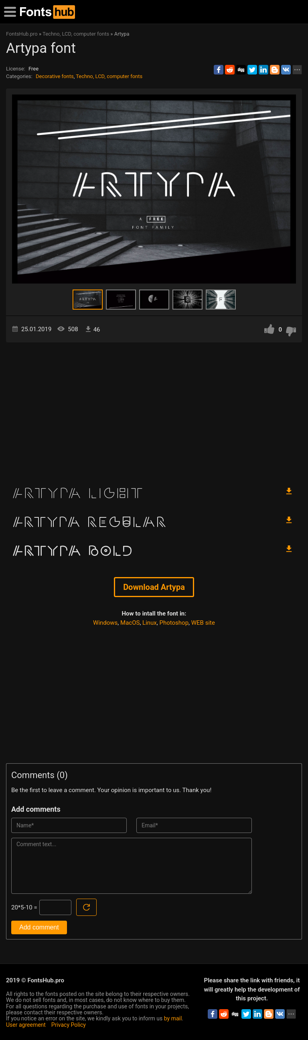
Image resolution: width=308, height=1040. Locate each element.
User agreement (26, 1025)
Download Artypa (154, 587)
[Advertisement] (154, 410)
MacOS (130, 622)
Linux (149, 622)
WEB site (203, 622)
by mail (173, 1018)
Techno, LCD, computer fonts (109, 76)
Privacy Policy (68, 1025)
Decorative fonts (55, 76)
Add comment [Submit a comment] (39, 927)
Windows (105, 622)
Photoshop (174, 622)
